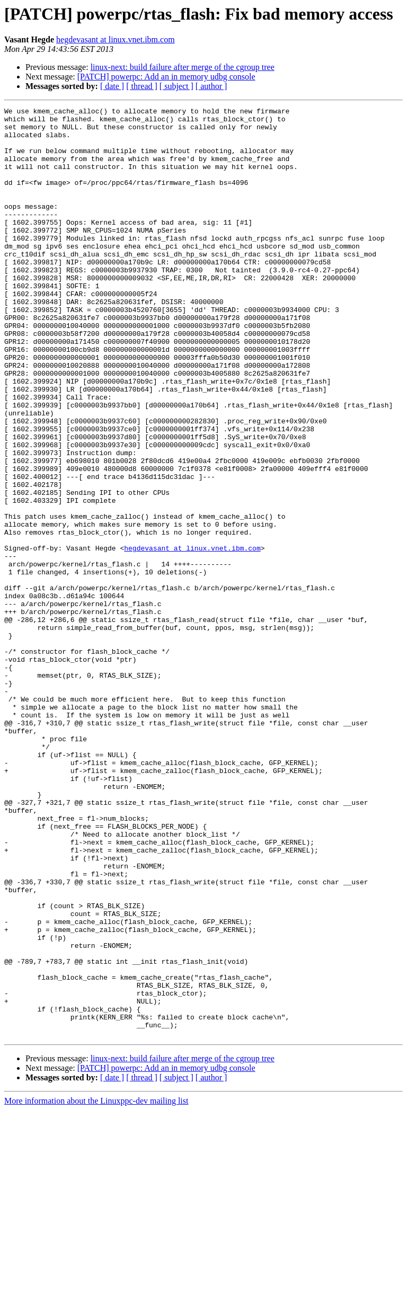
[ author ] (211, 86)
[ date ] (112, 86)
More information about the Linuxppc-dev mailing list (96, 1286)
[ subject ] (176, 86)
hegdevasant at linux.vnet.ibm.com (115, 39)
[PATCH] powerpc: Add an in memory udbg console (166, 76)
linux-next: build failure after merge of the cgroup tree (183, 67)
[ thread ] (141, 86)
